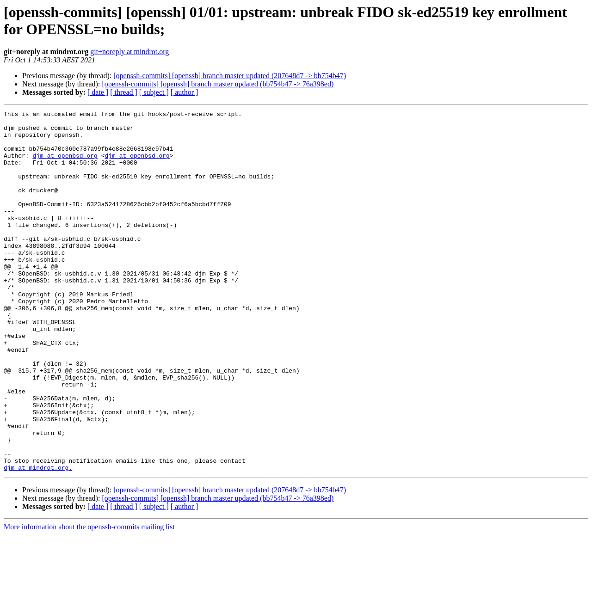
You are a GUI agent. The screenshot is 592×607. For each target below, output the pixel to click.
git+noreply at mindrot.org (129, 51)
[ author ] (184, 92)
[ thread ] (123, 92)
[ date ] (97, 92)
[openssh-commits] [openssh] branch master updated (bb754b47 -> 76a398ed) (217, 84)
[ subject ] (154, 92)
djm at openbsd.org (64, 165)
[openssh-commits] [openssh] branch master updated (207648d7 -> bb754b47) (229, 76)
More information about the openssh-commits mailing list (89, 599)
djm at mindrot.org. (38, 539)
